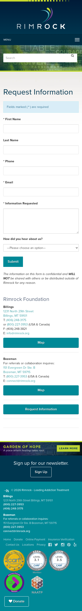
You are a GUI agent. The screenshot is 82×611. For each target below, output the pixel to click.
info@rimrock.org (18, 333)
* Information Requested (20, 203)
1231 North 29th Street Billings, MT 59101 (28, 500)
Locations (28, 545)
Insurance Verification (61, 539)
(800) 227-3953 (17, 324)
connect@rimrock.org (21, 381)
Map (41, 342)
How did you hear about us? (22, 239)
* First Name (12, 119)
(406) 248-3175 (16, 320)
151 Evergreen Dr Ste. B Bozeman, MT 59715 (30, 523)
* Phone (8, 161)
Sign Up (41, 472)
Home (7, 539)
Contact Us (12, 545)
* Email (8, 182)
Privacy (41, 545)
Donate (16, 601)
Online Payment (35, 539)
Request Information (41, 409)
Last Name (10, 140)
